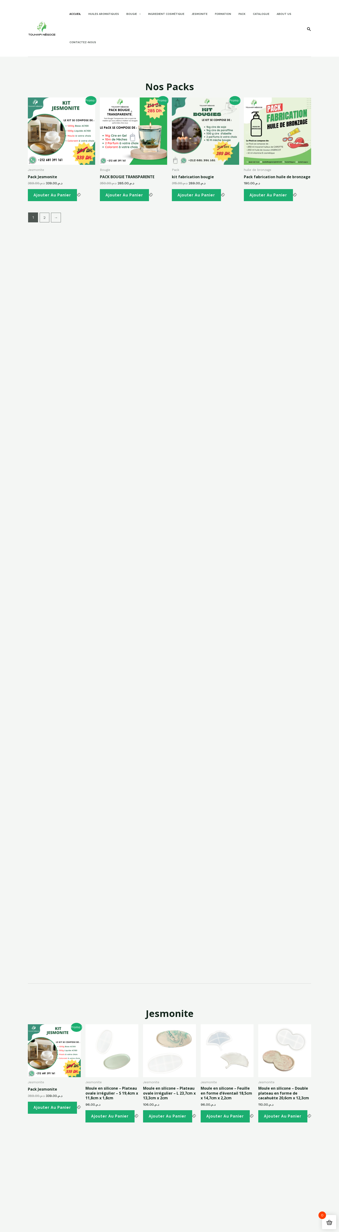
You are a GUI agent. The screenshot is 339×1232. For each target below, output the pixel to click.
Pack (228, 14)
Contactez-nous (81, 42)
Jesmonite (190, 14)
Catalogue (245, 14)
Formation (211, 14)
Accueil (74, 14)
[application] (133, 14)
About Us (266, 14)
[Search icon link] (309, 29)
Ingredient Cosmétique (159, 14)
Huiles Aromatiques (100, 14)
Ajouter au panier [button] (53, 195)
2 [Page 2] (45, 218)
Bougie (128, 14)
